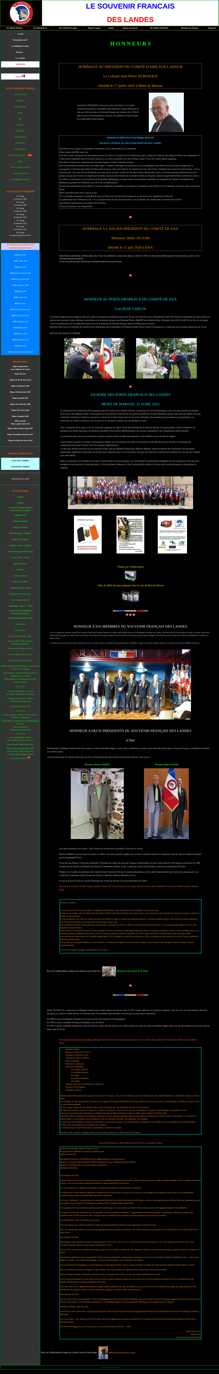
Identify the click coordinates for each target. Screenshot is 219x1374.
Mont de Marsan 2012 (22, 309)
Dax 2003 (20, 255)
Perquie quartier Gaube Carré (20, 618)
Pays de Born (20, 143)
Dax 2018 (22, 346)
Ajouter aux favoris (130, 28)
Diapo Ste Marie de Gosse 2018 (20, 440)
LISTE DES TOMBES (20, 461)
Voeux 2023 (20, 734)
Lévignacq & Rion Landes (20, 588)
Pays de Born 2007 (20, 279)
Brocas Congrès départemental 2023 (20, 744)
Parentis (20, 503)
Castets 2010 (20, 297)
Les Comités (20, 58)
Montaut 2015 (20, 328)
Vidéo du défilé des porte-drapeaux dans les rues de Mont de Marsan (130, 585)
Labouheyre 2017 (22, 340)
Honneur (19, 52)
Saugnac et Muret (20, 527)
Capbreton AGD (20, 515)
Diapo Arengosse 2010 (20, 416)
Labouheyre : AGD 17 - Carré (20, 606)
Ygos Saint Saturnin (20, 173)
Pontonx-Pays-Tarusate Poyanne (20, 661)
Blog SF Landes (94, 28)
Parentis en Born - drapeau (20, 545)
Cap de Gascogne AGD (16, 551)
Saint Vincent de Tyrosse (20, 167)
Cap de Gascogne (20, 107)
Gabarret (20, 570)
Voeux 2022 (20, 711)
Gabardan (20, 125)
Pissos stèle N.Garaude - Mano (20, 636)
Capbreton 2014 (22, 322)
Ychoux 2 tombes (20, 576)
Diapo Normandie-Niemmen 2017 (20, 434)
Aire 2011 (20, 303)
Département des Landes (20, 479)
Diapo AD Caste (17, 410)
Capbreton (20, 101)
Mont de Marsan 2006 (20, 273)
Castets (20, 113)
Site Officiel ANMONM (159, 28)
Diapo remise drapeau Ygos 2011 (20, 428)
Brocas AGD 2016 (20, 582)
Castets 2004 (20, 261)
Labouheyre (20, 131)
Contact (111, 28)
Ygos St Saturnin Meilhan (20, 600)
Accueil (20, 34)
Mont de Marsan (20, 137)
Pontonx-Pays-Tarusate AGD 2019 (20, 648)
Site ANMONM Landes (68, 28)
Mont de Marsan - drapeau (20, 533)
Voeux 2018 (20, 624)
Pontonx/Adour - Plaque (20, 558)
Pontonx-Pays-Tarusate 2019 (22, 352)
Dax (20, 119)
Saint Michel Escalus (20, 539)
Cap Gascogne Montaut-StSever (20, 654)
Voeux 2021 (20, 686)
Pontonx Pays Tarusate (18, 155)
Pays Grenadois (20, 149)
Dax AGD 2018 (20, 630)
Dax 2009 (20, 291)
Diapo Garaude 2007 (20, 398)
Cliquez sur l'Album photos (130, 566)
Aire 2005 (20, 267)
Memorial (212, 28)
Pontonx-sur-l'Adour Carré (20, 594)
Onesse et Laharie (20, 521)
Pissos (20, 161)
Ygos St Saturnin (20, 564)
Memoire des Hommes (189, 28)
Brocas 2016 (22, 334)
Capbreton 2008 (20, 285)
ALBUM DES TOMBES (20, 467)
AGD (12, 309)
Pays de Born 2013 (20, 315)
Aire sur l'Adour (20, 94)
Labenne (20, 497)
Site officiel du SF (40, 28)
